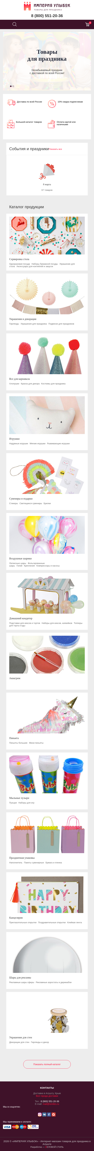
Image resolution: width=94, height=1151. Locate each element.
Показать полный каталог (47, 1064)
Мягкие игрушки (37, 443)
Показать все (55, 149)
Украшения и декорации (22, 319)
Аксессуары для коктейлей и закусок (34, 266)
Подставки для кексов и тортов (24, 623)
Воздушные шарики (20, 558)
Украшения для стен (20, 1037)
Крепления (29, 565)
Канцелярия (16, 917)
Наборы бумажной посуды (44, 264)
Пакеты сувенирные (34, 862)
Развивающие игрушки (58, 443)
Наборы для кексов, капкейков (57, 623)
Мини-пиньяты (36, 743)
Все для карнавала (19, 378)
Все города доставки (47, 1096)
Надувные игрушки (18, 443)
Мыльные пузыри (19, 798)
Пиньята (14, 738)
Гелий (19, 565)
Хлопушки (14, 383)
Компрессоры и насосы (48, 565)
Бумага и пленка (54, 862)
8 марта (47, 184)
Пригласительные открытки (22, 922)
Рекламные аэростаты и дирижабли (54, 982)
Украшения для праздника (34, 324)
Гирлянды (14, 324)
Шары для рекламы (20, 977)
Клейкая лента (74, 922)
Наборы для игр (26, 802)
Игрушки (14, 438)
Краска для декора (30, 383)
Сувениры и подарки (20, 498)
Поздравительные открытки (52, 922)
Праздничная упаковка (22, 857)
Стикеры (13, 503)
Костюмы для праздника (53, 383)
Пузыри (13, 802)
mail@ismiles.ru (51, 1104)
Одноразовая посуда (19, 264)
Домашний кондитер (20, 618)
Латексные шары (17, 563)
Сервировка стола (19, 259)
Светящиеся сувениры (30, 503)
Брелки (47, 503)
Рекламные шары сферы (21, 982)
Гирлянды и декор (40, 1042)
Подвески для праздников (61, 324)
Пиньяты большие (18, 743)
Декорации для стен (19, 1042)
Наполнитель (15, 862)
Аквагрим (14, 678)
